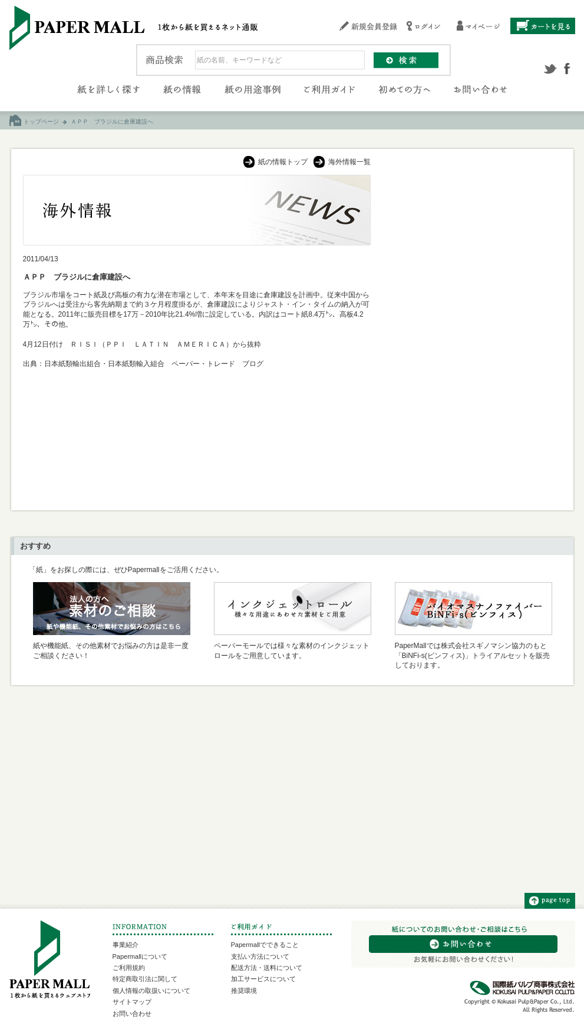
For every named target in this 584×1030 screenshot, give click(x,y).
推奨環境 (244, 990)
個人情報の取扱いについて (151, 990)
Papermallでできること (265, 944)
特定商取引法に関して (145, 978)
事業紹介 (125, 944)
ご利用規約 (129, 967)
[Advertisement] (472, 248)
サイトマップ (132, 1001)
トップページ (41, 121)
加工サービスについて (263, 978)
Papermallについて (140, 956)
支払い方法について (260, 956)
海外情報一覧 (349, 162)
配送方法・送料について (266, 967)
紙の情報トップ (283, 162)
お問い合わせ (132, 1013)
